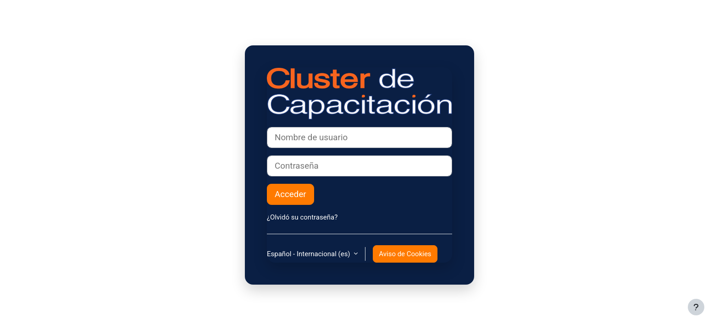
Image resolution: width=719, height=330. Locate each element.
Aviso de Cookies (405, 254)
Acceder (290, 194)
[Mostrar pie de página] (696, 307)
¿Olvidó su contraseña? (302, 217)
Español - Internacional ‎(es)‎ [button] (309, 254)
